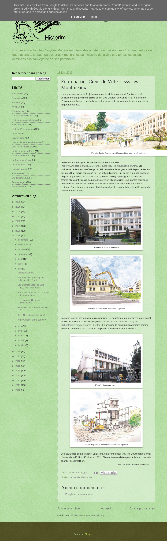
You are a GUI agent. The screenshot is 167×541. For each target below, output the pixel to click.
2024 (18, 211)
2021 (18, 226)
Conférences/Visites (22, 115)
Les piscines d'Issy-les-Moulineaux (29, 301)
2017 (18, 356)
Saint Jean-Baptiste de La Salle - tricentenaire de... (34, 293)
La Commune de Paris (23, 151)
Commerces (18, 111)
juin (20, 268)
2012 (18, 380)
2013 (18, 375)
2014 (18, 370)
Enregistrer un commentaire (79, 494)
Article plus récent (69, 508)
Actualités (75, 477)
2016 (18, 361)
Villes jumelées (19, 186)
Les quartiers (18, 164)
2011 (18, 385)
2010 (18, 390)
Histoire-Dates (19, 124)
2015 (18, 366)
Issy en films (18, 138)
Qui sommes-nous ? (22, 178)
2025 (18, 206)
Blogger (88, 534)
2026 (18, 202)
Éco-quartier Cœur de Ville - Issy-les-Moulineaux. (32, 286)
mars (21, 335)
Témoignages (19, 182)
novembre (23, 244)
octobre (22, 249)
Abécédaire (17, 93)
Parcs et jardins (20, 169)
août (20, 259)
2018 (18, 351)
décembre (23, 239)
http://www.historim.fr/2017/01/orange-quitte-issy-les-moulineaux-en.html (99, 166)
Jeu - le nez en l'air (21, 146)
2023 (18, 216)
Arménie (16, 102)
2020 (18, 231)
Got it (93, 17)
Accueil (106, 508)
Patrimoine (86, 477)
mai (20, 326)
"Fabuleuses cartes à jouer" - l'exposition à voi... (32, 278)
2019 (18, 235)
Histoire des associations (24, 120)
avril (20, 331)
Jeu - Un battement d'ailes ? (32, 315)
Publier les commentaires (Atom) (87, 515)
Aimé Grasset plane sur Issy (32, 319)
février (21, 340)
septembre (23, 254)
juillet (21, 263)
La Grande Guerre (21, 155)
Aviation (16, 107)
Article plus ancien (142, 508)
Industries (17, 133)
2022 (18, 221)
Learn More (78, 17)
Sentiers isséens (26, 272)
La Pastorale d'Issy (21, 160)
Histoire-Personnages (23, 129)
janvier (21, 345)
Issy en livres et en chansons (26, 142)
